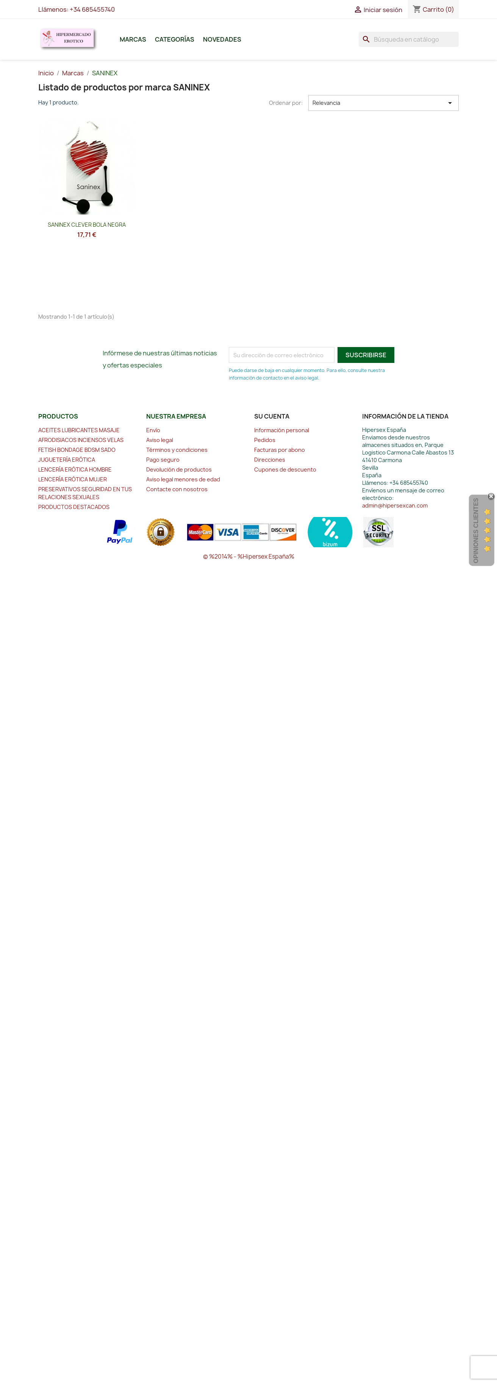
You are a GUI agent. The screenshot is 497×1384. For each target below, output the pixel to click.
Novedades (222, 39)
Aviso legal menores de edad (183, 479)
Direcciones (269, 459)
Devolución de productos (179, 469)
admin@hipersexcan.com (395, 505)
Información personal (281, 430)
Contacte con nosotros (177, 489)
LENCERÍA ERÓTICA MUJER (72, 479)
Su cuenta (271, 416)
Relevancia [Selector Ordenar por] (384, 102)
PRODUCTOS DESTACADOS (73, 507)
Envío (153, 430)
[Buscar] (409, 39)
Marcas (133, 39)
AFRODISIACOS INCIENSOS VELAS (80, 440)
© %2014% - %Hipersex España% (248, 556)
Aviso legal (159, 440)
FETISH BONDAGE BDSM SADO (77, 449)
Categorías (174, 39)
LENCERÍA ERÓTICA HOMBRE (75, 469)
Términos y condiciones (177, 449)
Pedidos (264, 440)
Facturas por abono (279, 449)
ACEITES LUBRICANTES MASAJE (79, 430)
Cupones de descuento (285, 469)
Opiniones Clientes (476, 530)
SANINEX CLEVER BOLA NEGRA (87, 224)
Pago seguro (163, 459)
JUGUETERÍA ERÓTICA (66, 459)
